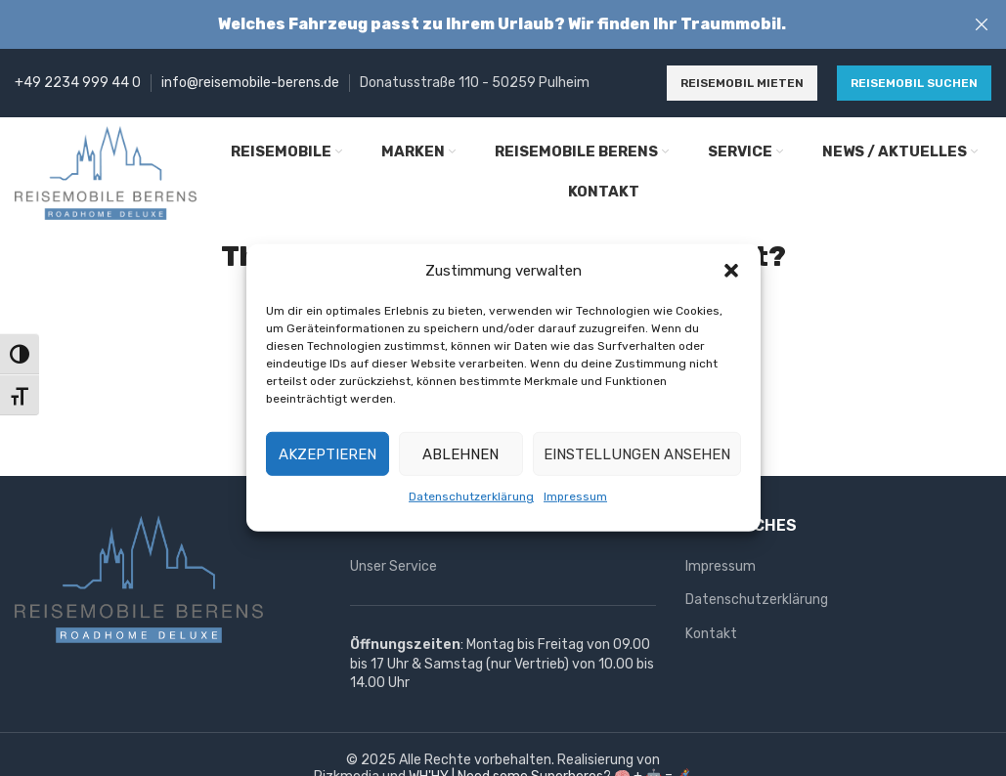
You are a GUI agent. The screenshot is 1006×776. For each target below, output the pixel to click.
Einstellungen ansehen (637, 453)
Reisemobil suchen (914, 83)
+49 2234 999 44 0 (78, 82)
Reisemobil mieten (742, 83)
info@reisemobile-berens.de (250, 82)
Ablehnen (460, 453)
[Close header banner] (981, 24)
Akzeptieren (327, 453)
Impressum (575, 496)
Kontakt (711, 633)
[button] (731, 270)
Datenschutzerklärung (471, 496)
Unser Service (393, 566)
